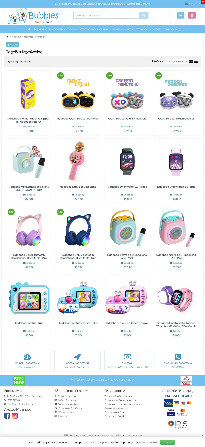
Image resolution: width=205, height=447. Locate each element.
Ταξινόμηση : (158, 61)
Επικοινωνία (170, 29)
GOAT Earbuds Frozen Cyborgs (176, 118)
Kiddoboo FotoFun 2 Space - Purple (127, 323)
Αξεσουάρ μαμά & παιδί (93, 29)
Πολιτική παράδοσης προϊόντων (121, 400)
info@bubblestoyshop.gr (20, 404)
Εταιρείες (155, 29)
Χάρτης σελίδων (65, 412)
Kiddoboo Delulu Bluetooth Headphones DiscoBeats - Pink (29, 256)
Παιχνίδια (39, 29)
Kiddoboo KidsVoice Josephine (78, 186)
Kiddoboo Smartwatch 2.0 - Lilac (176, 186)
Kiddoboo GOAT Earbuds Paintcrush (78, 118)
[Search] (143, 15)
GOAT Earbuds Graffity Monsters (127, 118)
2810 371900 (14, 400)
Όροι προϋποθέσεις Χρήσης (119, 396)
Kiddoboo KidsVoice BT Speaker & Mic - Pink (176, 256)
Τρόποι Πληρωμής (66, 400)
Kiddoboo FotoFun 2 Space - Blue (78, 323)
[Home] (7, 37)
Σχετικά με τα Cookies (115, 416)
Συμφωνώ (167, 442)
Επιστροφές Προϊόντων (68, 408)
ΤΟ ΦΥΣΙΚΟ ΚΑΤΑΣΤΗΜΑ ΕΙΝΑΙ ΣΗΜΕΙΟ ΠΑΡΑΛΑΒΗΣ (102, 380)
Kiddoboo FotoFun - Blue (29, 323)
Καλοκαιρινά (57, 29)
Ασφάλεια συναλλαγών (116, 408)
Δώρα (72, 29)
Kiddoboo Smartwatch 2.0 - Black (127, 186)
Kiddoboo (29, 126)
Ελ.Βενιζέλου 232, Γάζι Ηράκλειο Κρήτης (26, 396)
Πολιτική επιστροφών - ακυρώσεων (122, 404)
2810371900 (178, 367)
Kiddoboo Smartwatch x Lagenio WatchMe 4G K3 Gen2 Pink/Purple (176, 325)
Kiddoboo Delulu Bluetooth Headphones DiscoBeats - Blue (78, 256)
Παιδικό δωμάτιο (122, 29)
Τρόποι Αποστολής (66, 404)
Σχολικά (141, 29)
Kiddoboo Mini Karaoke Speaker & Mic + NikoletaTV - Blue (29, 188)
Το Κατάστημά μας (66, 396)
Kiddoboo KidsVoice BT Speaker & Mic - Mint (127, 256)
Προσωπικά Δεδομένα (116, 412)
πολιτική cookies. (149, 442)
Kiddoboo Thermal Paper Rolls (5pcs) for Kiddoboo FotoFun (28, 120)
